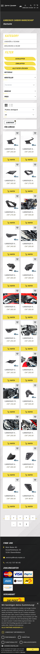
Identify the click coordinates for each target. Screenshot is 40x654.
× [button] (37, 603)
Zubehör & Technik (11, 41)
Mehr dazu (22, 652)
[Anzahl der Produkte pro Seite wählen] (20, 115)
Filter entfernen (9, 127)
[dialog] (20, 627)
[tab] (20, 36)
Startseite (7, 24)
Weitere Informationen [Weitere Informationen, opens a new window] (16, 625)
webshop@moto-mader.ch (15, 557)
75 (20, 524)
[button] (20, 627)
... (13, 524)
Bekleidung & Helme (12, 46)
